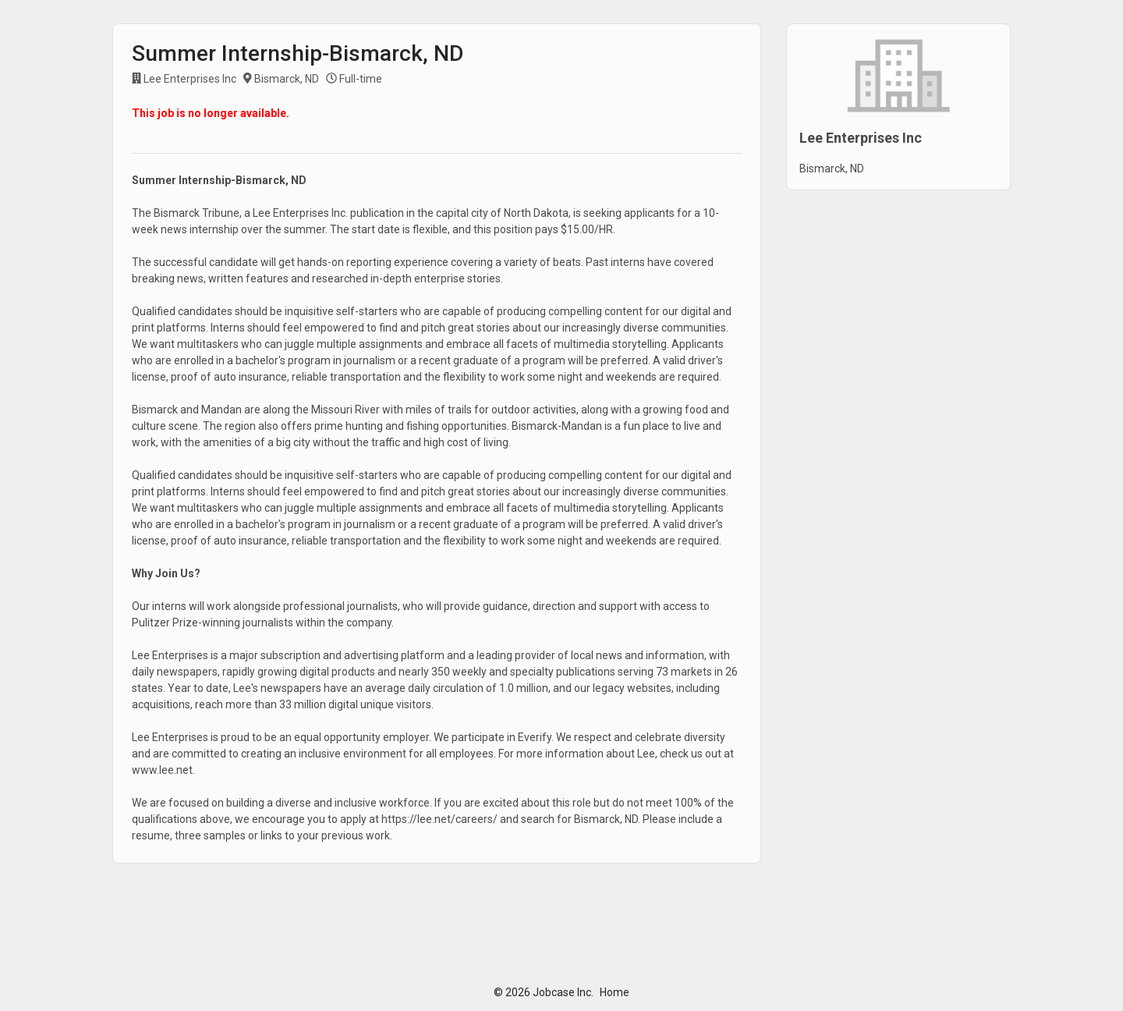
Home (614, 992)
